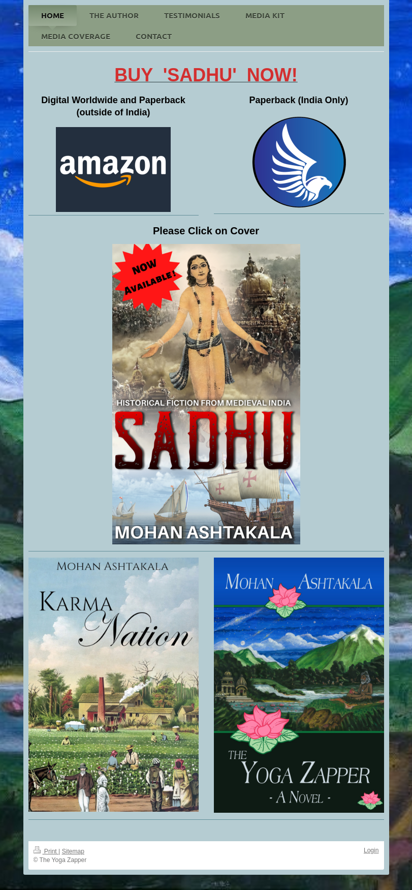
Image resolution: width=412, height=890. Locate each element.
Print (46, 851)
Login (371, 850)
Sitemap (73, 851)
